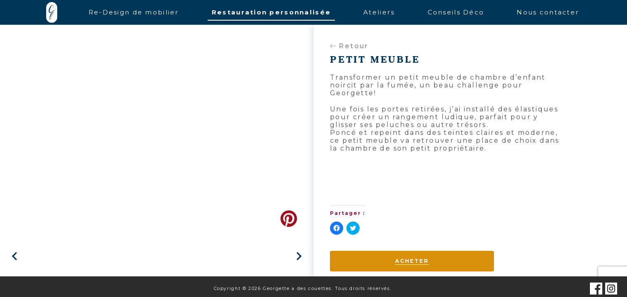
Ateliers (379, 12)
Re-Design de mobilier (134, 12)
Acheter (411, 261)
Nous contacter (548, 12)
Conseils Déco (456, 12)
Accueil (52, 12)
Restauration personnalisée (271, 12)
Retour (349, 46)
